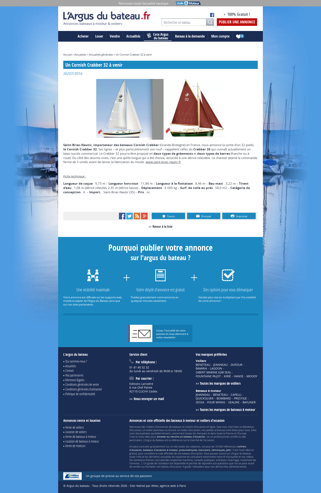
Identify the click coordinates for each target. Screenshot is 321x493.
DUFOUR (236, 365)
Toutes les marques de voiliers (220, 383)
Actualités (133, 36)
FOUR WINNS (216, 402)
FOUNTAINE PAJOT (208, 376)
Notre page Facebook (212, 15)
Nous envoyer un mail (149, 398)
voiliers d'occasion (195, 426)
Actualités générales (101, 54)
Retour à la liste (162, 226)
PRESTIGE (240, 398)
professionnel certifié (226, 436)
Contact (69, 370)
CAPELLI (236, 395)
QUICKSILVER (205, 398)
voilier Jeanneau (155, 430)
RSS (137, 216)
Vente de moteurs (75, 445)
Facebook (122, 216)
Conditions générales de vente (82, 384)
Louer (99, 36)
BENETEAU (203, 365)
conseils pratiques (204, 460)
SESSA (200, 402)
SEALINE (234, 402)
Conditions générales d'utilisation (83, 389)
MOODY (251, 376)
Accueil (67, 54)
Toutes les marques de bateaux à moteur (227, 409)
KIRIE (227, 376)
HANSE (238, 376)
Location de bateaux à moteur (82, 441)
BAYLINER (249, 402)
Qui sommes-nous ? (76, 361)
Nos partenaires (74, 375)
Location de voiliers (76, 431)
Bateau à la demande (190, 36)
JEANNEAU (220, 365)
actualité (233, 456)
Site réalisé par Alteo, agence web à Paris (158, 486)
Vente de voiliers (74, 427)
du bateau (157, 36)
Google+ (144, 216)
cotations (195, 446)
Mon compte (220, 36)
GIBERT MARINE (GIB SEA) (213, 372)
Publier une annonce (237, 22)
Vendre (115, 36)
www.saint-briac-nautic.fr (163, 162)
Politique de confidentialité (80, 393)
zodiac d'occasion (190, 430)
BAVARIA (201, 368)
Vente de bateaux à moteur (80, 436)
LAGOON (216, 368)
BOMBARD (224, 398)
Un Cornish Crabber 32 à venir (134, 54)
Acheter (83, 36)
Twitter (129, 216)
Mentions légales (74, 379)
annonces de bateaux (169, 426)
